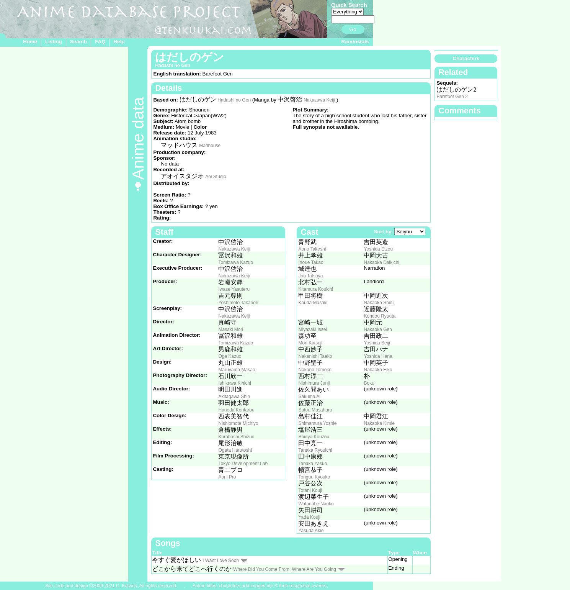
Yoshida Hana (378, 356)
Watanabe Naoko (315, 503)
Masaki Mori (230, 329)
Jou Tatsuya (310, 276)
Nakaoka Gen (378, 329)
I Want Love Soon (221, 560)
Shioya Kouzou (313, 436)
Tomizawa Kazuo (235, 262)
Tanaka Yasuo (312, 463)
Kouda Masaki (312, 302)
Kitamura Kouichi (315, 289)
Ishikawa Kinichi (234, 383)
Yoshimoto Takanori (238, 302)
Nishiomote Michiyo (238, 423)
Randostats (355, 41)
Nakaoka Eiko (378, 369)
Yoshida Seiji (377, 343)
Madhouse (209, 145)
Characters (466, 58)
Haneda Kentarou (236, 410)
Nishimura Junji (314, 383)
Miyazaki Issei (312, 329)
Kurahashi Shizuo (236, 436)
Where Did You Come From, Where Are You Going (284, 569)
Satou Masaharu (315, 410)
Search (78, 41)
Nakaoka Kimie (379, 423)
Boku (369, 383)
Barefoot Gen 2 (451, 96)
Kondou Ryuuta (379, 316)
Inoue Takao (310, 262)
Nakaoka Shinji (379, 302)
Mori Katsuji (310, 343)
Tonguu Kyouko (314, 477)
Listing (53, 41)
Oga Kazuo (229, 356)
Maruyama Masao (236, 369)
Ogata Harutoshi (235, 450)
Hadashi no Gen (234, 100)
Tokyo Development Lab (243, 463)
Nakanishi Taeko (315, 356)
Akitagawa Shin (234, 396)
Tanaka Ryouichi (315, 450)
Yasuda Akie (310, 530)
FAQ (100, 41)
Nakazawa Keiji (319, 100)
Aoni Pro (227, 477)
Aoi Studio (215, 176)
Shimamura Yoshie (317, 423)
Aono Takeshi (312, 249)
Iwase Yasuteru (234, 289)
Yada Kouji (309, 517)
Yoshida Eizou (378, 249)
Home (30, 41)
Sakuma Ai (309, 396)
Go (353, 29)
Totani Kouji (310, 490)
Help (119, 41)
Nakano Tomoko (315, 369)
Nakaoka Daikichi (381, 262)
